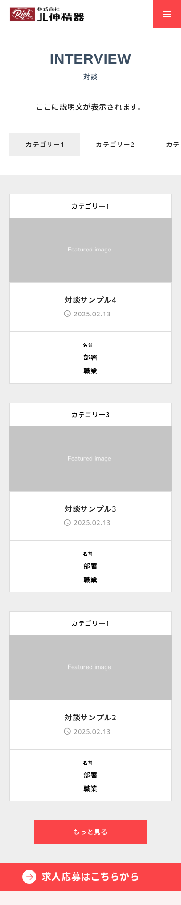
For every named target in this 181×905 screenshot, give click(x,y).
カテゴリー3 (90, 414)
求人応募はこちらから (91, 876)
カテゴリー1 (90, 206)
